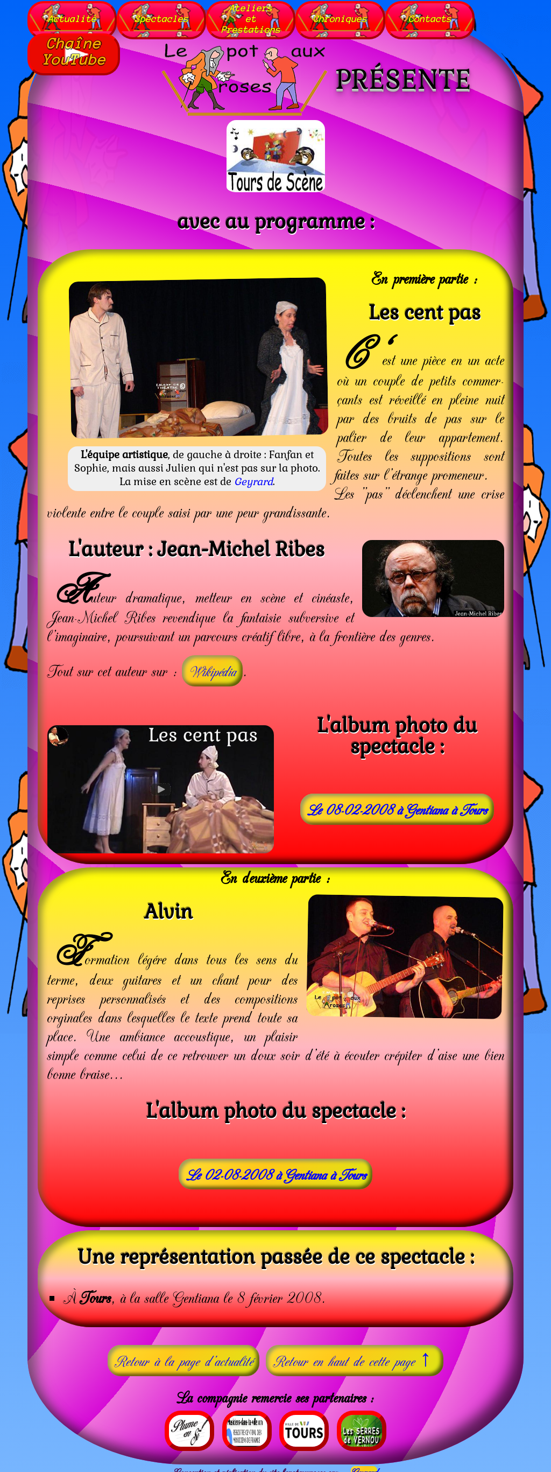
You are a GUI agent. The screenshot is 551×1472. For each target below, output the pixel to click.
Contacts (444, 15)
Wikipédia (212, 665)
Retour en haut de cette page (354, 1353)
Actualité (74, 15)
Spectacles (166, 15)
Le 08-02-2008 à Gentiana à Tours (397, 803)
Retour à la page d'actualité (183, 1355)
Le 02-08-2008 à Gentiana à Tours (276, 1168)
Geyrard (253, 477)
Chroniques (351, 15)
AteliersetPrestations (259, 16)
